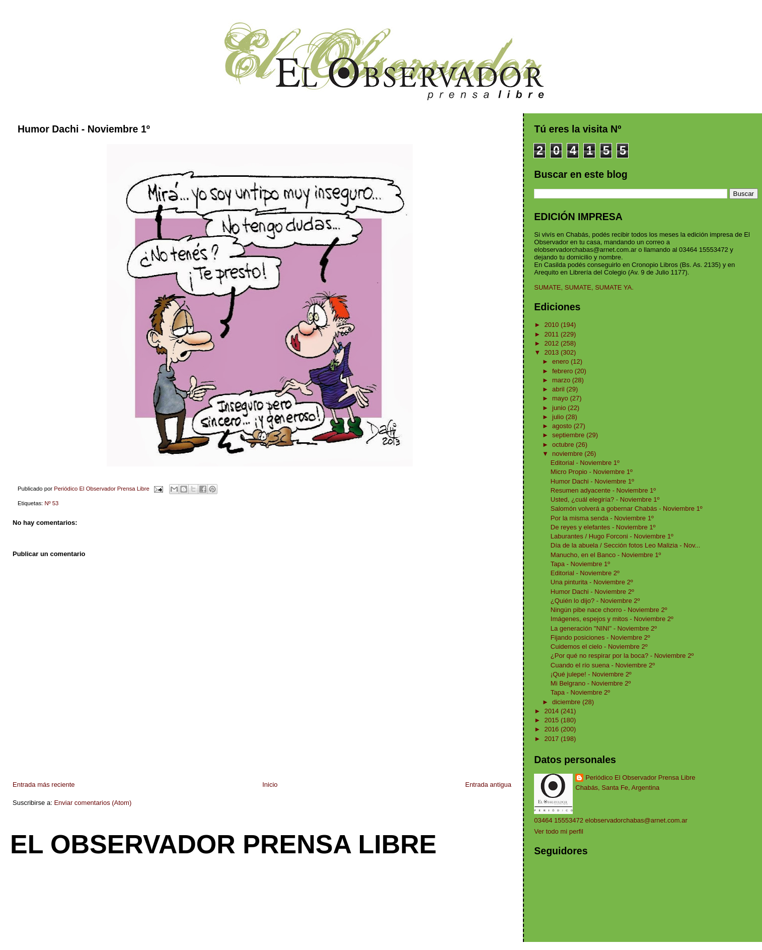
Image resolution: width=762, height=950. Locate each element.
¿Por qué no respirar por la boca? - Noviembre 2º (622, 655)
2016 (552, 729)
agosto (563, 426)
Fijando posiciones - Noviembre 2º (600, 637)
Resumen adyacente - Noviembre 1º (603, 490)
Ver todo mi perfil (558, 831)
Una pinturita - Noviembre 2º (592, 582)
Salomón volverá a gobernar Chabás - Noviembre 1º (627, 508)
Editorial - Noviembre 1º (585, 462)
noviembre (568, 453)
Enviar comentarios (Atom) (92, 802)
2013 (552, 352)
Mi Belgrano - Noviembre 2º (591, 683)
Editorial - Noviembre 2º (585, 573)
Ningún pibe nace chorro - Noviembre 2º (609, 610)
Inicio (269, 784)
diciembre (567, 702)
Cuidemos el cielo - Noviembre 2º (599, 646)
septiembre (569, 435)
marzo (562, 380)
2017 (552, 738)
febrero (563, 371)
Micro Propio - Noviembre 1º (592, 472)
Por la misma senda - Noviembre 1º (602, 518)
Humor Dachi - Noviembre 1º (592, 481)
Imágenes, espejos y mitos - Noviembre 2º (612, 619)
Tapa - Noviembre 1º (580, 564)
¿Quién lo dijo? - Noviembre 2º (595, 600)
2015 (552, 720)
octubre (564, 444)
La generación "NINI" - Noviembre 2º (604, 628)
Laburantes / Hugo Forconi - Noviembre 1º (612, 536)
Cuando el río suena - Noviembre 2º (603, 665)
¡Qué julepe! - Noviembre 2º (591, 674)
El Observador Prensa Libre (223, 844)
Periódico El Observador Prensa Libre (640, 777)
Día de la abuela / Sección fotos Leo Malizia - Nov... (625, 545)
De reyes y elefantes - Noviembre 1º (603, 527)
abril (559, 389)
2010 (552, 324)
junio (560, 408)
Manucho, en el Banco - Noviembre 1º (606, 555)
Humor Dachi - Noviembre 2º (592, 591)
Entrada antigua (488, 784)
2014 (552, 711)
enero (561, 361)
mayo (561, 398)
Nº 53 (51, 503)
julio (559, 417)
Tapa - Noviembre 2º (580, 692)
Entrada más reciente (44, 784)
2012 (552, 343)
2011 (552, 334)
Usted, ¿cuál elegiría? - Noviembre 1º (605, 499)
